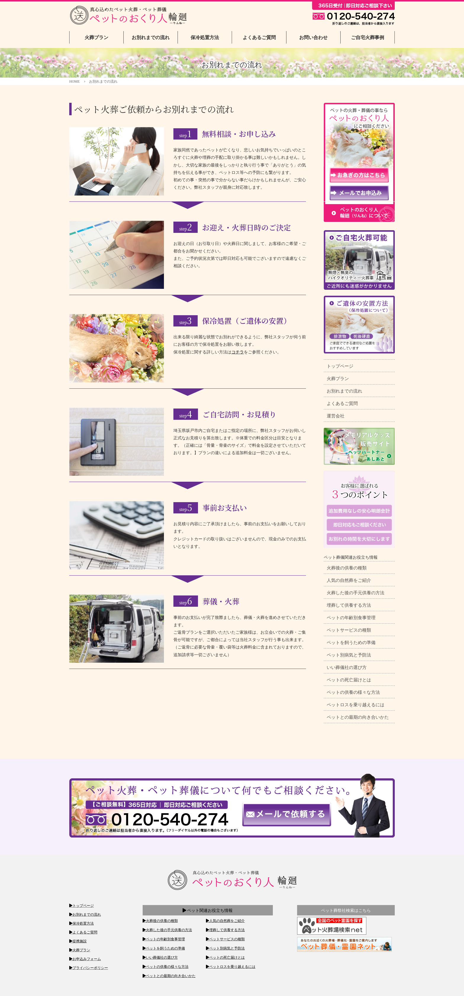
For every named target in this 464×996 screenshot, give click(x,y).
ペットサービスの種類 (349, 630)
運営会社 (335, 416)
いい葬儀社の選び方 (347, 667)
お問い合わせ (313, 37)
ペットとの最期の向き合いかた (358, 717)
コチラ (237, 352)
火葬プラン (96, 37)
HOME (74, 81)
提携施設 (79, 941)
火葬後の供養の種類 (347, 568)
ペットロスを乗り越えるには (355, 704)
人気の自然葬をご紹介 (349, 580)
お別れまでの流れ (151, 37)
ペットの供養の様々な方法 (353, 692)
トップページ (340, 366)
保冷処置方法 (205, 37)
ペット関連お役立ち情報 (208, 910)
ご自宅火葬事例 (367, 37)
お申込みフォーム (86, 959)
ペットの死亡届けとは (349, 680)
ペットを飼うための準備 (351, 642)
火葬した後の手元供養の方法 (355, 592)
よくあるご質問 (259, 37)
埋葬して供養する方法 (349, 605)
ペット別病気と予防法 (349, 655)
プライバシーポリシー (90, 968)
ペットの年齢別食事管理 (351, 617)
